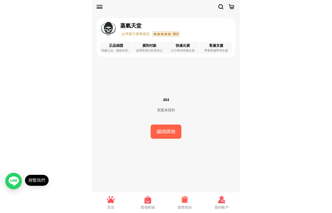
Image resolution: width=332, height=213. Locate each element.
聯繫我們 (38, 180)
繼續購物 (166, 131)
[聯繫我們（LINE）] (14, 181)
